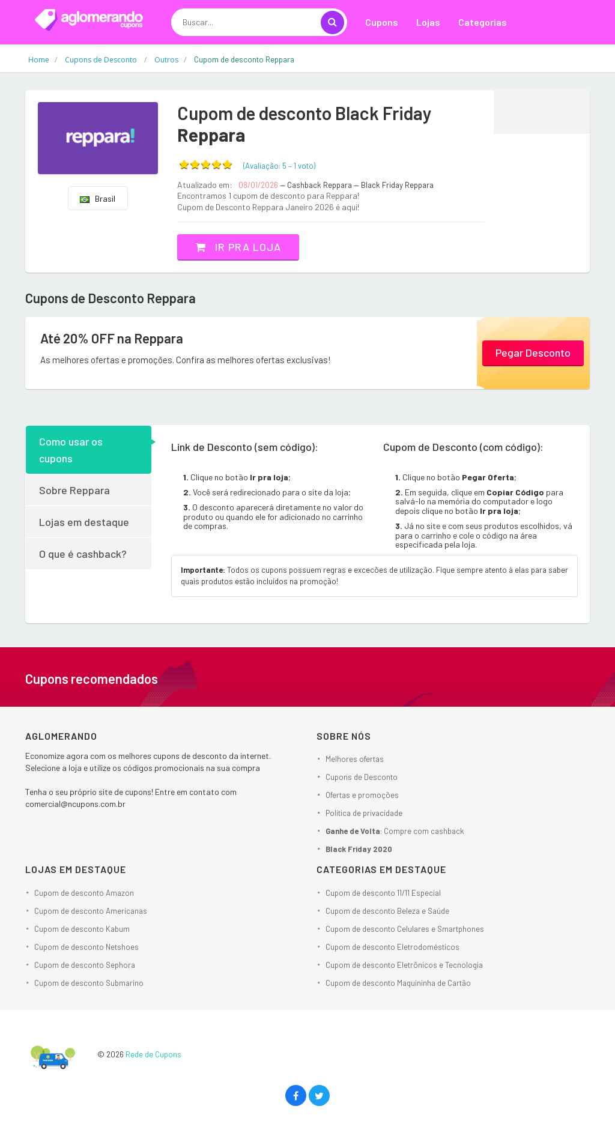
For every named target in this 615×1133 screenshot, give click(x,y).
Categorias (482, 22)
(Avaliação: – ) (279, 166)
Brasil (97, 198)
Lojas (428, 22)
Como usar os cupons (71, 450)
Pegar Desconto (533, 352)
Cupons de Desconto (362, 777)
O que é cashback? (83, 553)
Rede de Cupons (153, 1054)
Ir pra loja (238, 246)
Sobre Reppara (74, 490)
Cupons (381, 22)
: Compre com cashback (395, 831)
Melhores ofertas (355, 759)
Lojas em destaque (84, 521)
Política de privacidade (364, 813)
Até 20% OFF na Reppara (111, 338)
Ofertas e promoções (362, 795)
